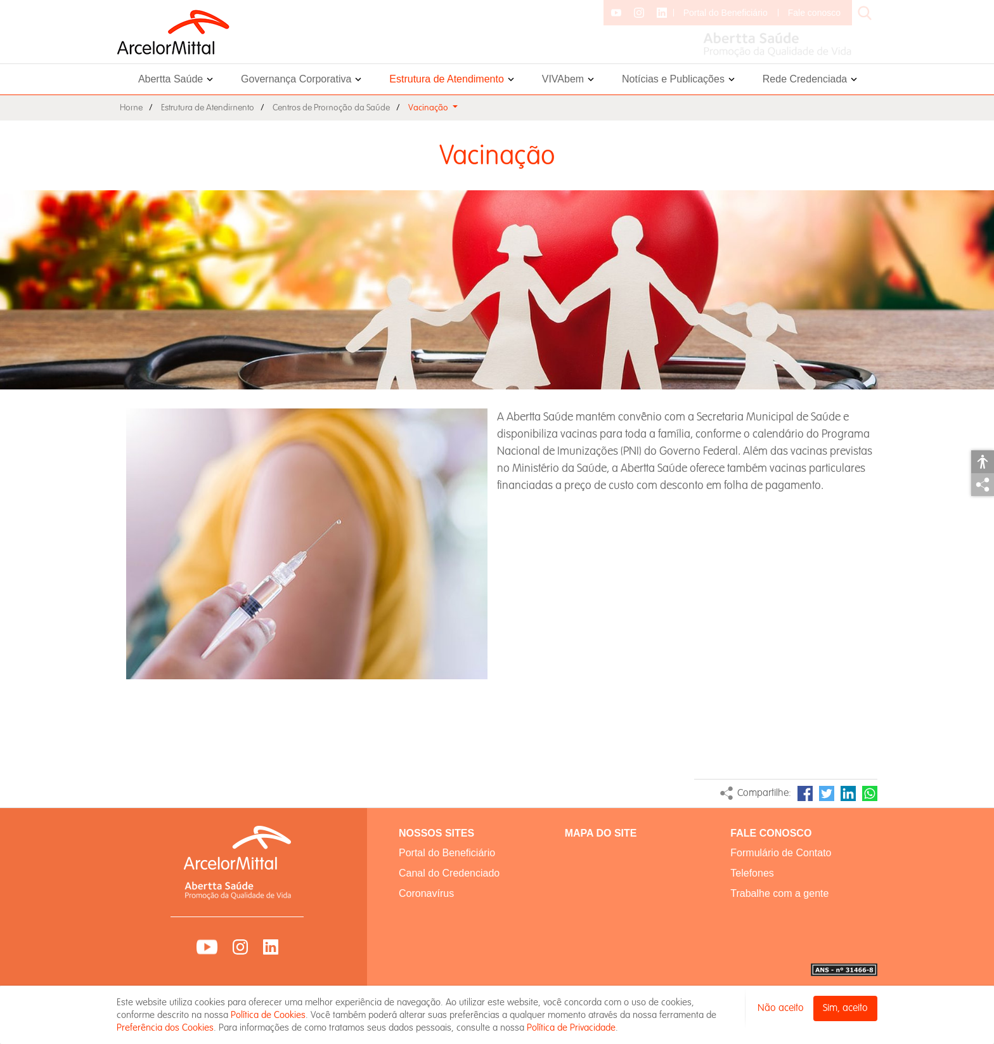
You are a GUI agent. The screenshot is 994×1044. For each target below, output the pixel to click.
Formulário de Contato (780, 852)
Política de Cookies (268, 1015)
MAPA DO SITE (601, 833)
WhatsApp (869, 793)
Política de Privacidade (571, 1027)
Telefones (752, 873)
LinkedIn (848, 793)
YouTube (207, 947)
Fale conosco (814, 13)
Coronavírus (426, 893)
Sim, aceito (845, 1008)
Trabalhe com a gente (779, 893)
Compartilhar (982, 484)
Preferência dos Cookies (165, 1027)
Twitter (826, 793)
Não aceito (781, 1008)
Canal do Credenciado (449, 873)
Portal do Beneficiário (725, 13)
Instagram (240, 947)
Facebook (805, 793)
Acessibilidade (982, 461)
